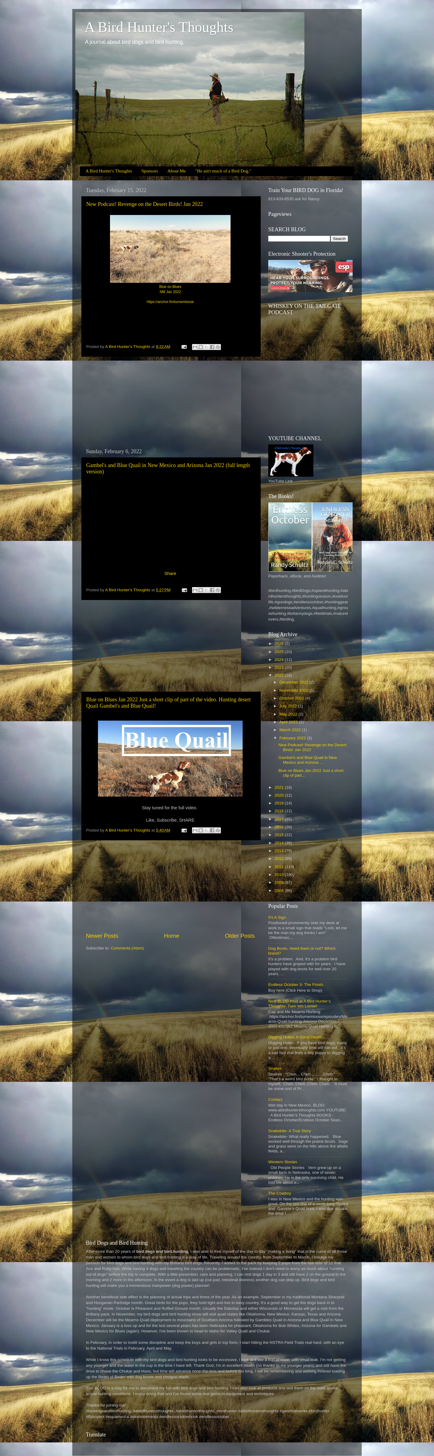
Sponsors (149, 171)
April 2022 (289, 722)
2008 (280, 890)
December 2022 (294, 682)
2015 (280, 834)
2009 (280, 882)
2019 (280, 803)
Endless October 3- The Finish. (296, 984)
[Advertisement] (170, 402)
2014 (280, 843)
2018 (280, 811)
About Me (176, 171)
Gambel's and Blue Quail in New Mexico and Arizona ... (307, 760)
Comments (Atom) (127, 948)
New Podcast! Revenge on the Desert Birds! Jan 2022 (144, 204)
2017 (280, 819)
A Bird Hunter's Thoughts (158, 27)
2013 (280, 850)
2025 (280, 651)
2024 (280, 659)
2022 (280, 675)
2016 (280, 827)
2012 (280, 858)
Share (170, 573)
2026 (280, 643)
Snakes (275, 1068)
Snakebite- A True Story (289, 1131)
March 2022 (290, 730)
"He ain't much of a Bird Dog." (223, 171)
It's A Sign (277, 917)
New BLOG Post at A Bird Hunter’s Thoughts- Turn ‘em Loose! (299, 1003)
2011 (280, 866)
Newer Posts (102, 936)
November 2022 (294, 690)
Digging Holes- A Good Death (294, 1037)
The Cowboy (279, 1193)
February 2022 (293, 738)
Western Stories (282, 1162)
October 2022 (292, 698)
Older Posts (240, 936)
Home (171, 936)
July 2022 (288, 706)
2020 (280, 795)
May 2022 (288, 714)
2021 (280, 787)
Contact (275, 1099)
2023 (280, 667)
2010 (280, 874)
